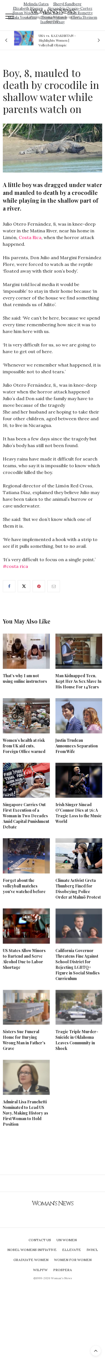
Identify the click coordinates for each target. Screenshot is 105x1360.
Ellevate (71, 1250)
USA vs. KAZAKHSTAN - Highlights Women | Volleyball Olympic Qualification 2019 (57, 40)
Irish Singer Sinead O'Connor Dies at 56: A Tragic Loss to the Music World (78, 813)
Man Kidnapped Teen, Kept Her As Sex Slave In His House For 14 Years (78, 681)
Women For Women (73, 1260)
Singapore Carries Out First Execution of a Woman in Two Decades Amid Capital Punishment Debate (26, 816)
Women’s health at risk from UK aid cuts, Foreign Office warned (24, 746)
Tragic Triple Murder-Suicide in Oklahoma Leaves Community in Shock (76, 1040)
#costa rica (15, 566)
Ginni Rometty (80, 13)
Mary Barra (53, 13)
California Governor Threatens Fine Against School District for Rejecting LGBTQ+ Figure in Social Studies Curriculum (77, 964)
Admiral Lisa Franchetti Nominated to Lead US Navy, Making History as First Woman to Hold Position (25, 1113)
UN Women (67, 1240)
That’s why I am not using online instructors (25, 678)
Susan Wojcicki (25, 13)
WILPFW (40, 1270)
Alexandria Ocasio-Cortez (69, 8)
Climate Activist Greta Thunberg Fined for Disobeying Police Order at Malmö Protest (78, 889)
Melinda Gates (36, 4)
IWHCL (92, 1250)
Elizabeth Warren (28, 8)
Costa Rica (30, 237)
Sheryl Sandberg (67, 4)
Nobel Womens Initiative (32, 1250)
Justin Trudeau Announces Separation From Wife (76, 746)
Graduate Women (30, 1260)
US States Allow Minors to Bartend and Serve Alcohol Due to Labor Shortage (24, 959)
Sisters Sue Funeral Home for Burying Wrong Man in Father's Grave (24, 1040)
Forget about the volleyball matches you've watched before (24, 886)
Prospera (62, 1270)
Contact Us (40, 1240)
